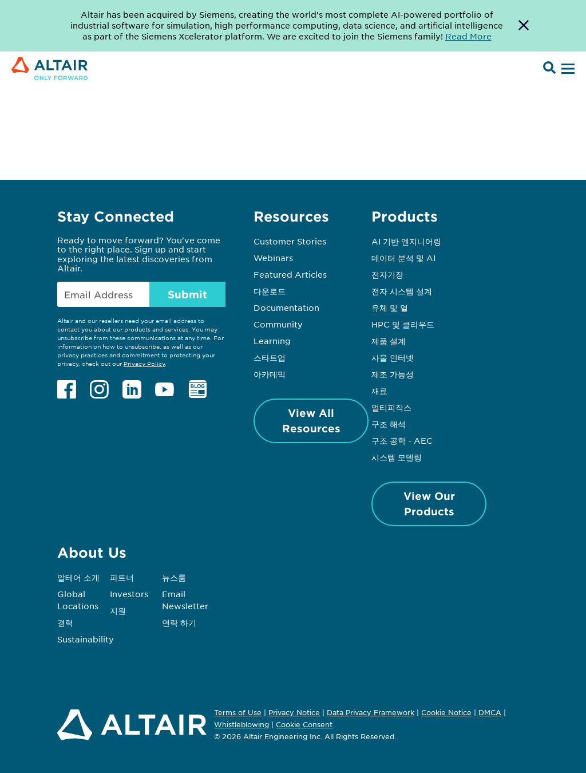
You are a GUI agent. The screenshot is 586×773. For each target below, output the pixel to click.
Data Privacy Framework (370, 712)
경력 (65, 622)
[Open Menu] (567, 69)
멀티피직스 (391, 407)
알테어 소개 (78, 577)
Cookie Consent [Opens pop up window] (304, 725)
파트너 (122, 577)
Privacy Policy (144, 363)
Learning (272, 341)
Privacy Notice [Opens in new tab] (294, 712)
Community (278, 324)
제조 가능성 (392, 374)
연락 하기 (179, 622)
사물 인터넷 (392, 357)
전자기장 (387, 274)
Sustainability (85, 639)
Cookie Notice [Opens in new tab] (446, 712)
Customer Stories (290, 241)
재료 (379, 390)
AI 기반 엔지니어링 (406, 241)
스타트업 (270, 357)
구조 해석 (388, 424)
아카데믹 (270, 374)
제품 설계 (388, 341)
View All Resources (311, 421)
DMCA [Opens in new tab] (489, 712)
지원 (118, 610)
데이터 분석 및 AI (403, 258)
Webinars (273, 258)
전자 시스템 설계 (401, 291)
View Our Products (429, 504)
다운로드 (270, 291)
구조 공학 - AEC (402, 440)
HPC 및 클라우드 (402, 324)
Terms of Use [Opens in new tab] (238, 712)
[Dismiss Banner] (523, 26)
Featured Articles (290, 274)
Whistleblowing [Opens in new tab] (241, 724)
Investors (129, 594)
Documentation (286, 307)
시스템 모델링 (396, 457)
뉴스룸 (174, 577)
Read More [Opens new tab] (468, 36)
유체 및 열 (389, 307)
